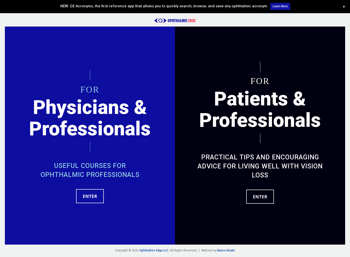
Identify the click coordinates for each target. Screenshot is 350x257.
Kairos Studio (226, 250)
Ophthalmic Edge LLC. (154, 250)
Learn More (280, 6)
